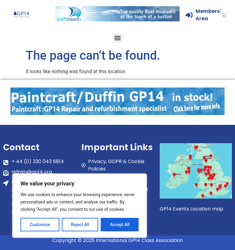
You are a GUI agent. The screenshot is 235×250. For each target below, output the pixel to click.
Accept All (119, 224)
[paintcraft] (117, 113)
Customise (40, 224)
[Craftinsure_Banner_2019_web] (117, 20)
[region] (79, 206)
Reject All (80, 224)
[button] (118, 38)
